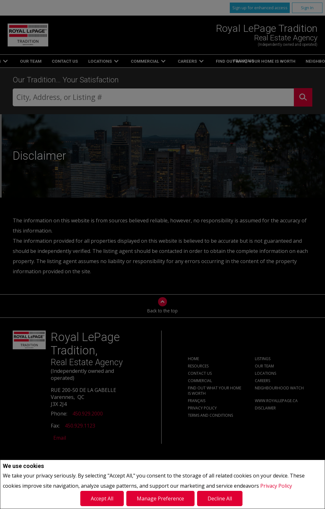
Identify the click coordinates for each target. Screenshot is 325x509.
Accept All (102, 498)
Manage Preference (160, 498)
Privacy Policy (276, 485)
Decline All (220, 498)
